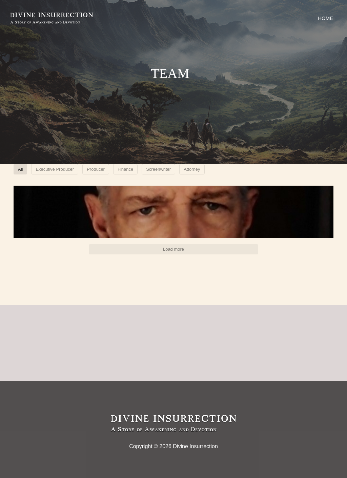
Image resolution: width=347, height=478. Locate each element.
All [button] (62, 170)
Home (324, 18)
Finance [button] (194, 170)
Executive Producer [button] (106, 170)
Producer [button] (156, 170)
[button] (66, 222)
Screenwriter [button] (235, 170)
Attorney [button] (277, 170)
